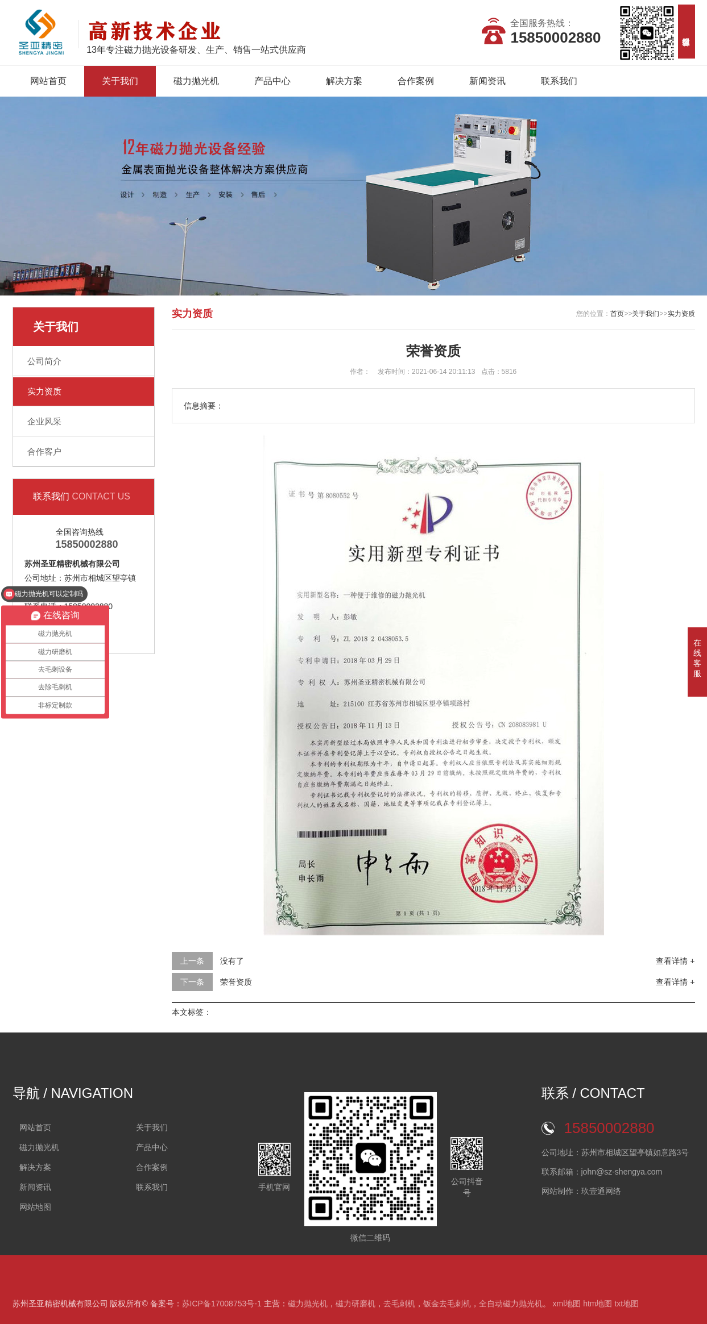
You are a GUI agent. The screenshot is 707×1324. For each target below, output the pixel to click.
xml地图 (566, 1303)
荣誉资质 (236, 981)
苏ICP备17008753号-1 (222, 1303)
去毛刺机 (399, 1303)
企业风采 (44, 421)
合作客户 (44, 451)
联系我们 (559, 81)
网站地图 (35, 1206)
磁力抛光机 (196, 81)
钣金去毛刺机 (447, 1303)
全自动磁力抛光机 (511, 1303)
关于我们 (120, 81)
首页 (617, 314)
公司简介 (44, 361)
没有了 (232, 960)
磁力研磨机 (355, 1303)
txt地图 (626, 1303)
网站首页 (48, 81)
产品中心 (272, 81)
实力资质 (44, 391)
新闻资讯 (487, 81)
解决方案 (344, 81)
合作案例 (416, 81)
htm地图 (597, 1303)
